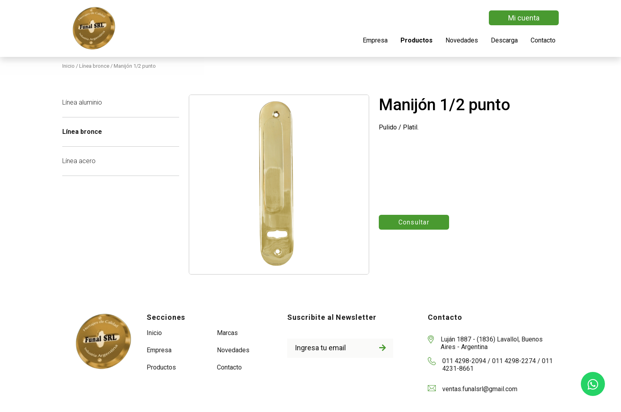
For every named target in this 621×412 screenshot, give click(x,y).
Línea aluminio (82, 102)
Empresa (375, 40)
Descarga (504, 40)
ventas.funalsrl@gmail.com (479, 389)
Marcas (227, 333)
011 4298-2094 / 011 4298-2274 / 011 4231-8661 (497, 364)
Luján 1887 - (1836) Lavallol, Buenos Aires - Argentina (492, 343)
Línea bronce (82, 131)
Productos (416, 40)
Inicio (69, 66)
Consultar (414, 222)
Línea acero (79, 161)
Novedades (461, 40)
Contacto (543, 40)
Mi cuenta (523, 18)
